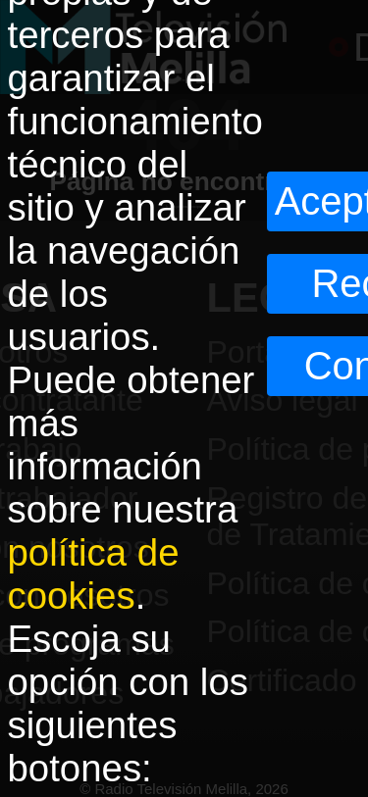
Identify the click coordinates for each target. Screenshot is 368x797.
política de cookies (94, 574)
